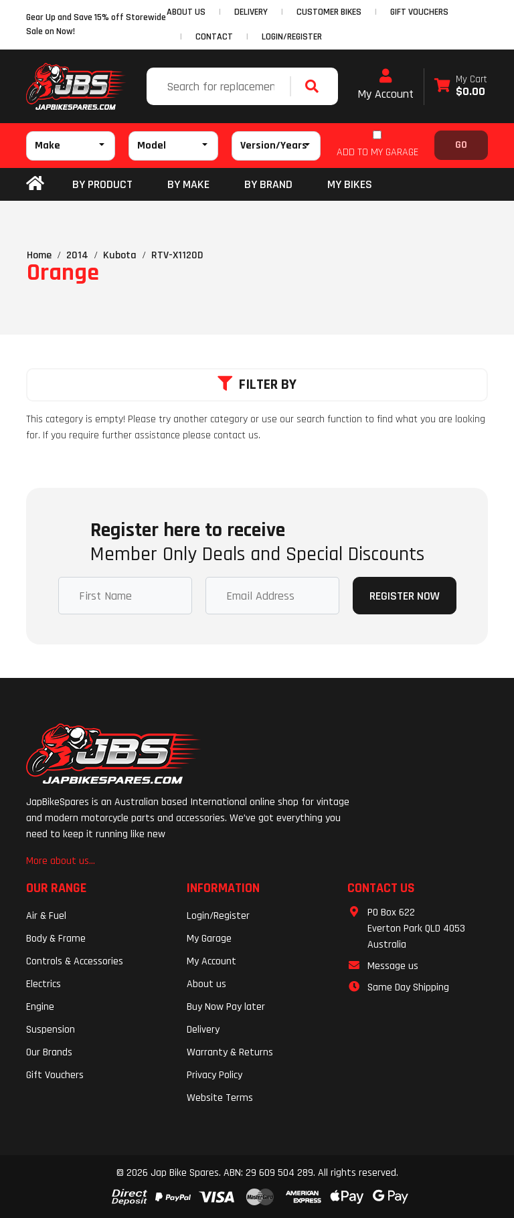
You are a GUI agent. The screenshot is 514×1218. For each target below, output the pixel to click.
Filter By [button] (257, 385)
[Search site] (315, 86)
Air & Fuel (46, 916)
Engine (40, 1007)
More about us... (60, 861)
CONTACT (214, 37)
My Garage (209, 939)
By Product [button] (102, 184)
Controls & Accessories (74, 961)
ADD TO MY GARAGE (377, 152)
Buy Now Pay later (226, 1007)
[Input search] (220, 86)
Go (461, 145)
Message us (392, 966)
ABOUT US (186, 12)
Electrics (43, 984)
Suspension (50, 1030)
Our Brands (49, 1052)
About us (206, 984)
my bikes (349, 184)
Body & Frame (56, 939)
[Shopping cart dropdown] (461, 86)
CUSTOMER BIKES (328, 12)
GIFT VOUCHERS (419, 12)
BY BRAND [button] (268, 184)
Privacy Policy (214, 1075)
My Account (385, 85)
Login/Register (292, 37)
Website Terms (220, 1098)
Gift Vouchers (55, 1075)
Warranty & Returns (230, 1052)
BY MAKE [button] (188, 184)
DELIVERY (251, 12)
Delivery (203, 1030)
